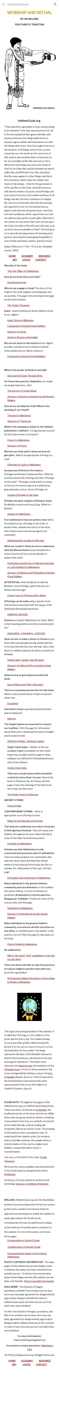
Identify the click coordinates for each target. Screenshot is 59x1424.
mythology (41, 1110)
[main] (29, 18)
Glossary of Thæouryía (19, 421)
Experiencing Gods (16, 282)
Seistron (11, 718)
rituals (42, 605)
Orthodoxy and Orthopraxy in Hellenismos (28, 878)
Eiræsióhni (12, 703)
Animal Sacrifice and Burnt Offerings (25, 540)
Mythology (9, 1174)
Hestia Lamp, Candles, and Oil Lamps (25, 660)
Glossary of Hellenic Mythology (32, 1184)
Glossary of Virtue (16, 331)
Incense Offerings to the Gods (22, 495)
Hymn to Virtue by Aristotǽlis (22, 337)
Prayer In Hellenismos (18, 440)
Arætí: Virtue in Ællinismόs (20, 320)
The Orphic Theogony (18, 305)
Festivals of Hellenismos (19, 843)
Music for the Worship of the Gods (25, 821)
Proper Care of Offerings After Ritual (26, 595)
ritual (37, 504)
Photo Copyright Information (39, 1281)
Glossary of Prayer (17, 445)
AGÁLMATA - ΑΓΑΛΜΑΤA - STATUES (26, 633)
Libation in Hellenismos (18, 514)
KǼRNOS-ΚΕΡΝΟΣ (17, 614)
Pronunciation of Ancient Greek (23, 1240)
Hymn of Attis (14, 806)
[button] (3, 4)
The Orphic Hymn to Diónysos (22, 794)
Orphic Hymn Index (17, 768)
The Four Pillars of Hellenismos (23, 271)
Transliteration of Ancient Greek (23, 1247)
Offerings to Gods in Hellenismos (24, 464)
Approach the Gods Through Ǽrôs (25, 375)
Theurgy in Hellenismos (19, 415)
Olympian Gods (12, 1069)
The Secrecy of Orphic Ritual (21, 391)
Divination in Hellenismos (20, 908)
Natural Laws (25, 1065)
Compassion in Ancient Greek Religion (26, 326)
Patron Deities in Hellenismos (22, 944)
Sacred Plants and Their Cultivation (25, 684)
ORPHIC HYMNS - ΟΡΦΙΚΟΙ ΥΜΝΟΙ (25, 741)
